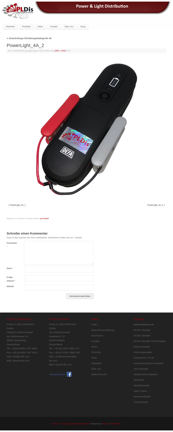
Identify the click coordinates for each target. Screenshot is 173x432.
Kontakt (53, 26)
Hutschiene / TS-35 (144, 357)
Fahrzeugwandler (143, 352)
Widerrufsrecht (99, 374)
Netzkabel (139, 380)
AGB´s (94, 324)
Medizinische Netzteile (145, 374)
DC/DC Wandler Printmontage (149, 341)
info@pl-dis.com (20, 356)
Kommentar (11, 244)
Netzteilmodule (141, 385)
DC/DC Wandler (142, 335)
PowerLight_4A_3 (155, 205)
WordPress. (116, 424)
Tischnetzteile (141, 402)
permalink (44, 218)
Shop (82, 26)
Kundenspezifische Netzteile (148, 363)
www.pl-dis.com (21, 360)
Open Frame (140, 391)
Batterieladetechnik (144, 324)
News (40, 26)
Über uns (69, 26)
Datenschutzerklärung (102, 330)
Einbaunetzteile (142, 346)
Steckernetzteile (142, 396)
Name (10, 268)
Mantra (105, 424)
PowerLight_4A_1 (18, 205)
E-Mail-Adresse (11, 279)
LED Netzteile (141, 368)
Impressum (97, 335)
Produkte (26, 26)
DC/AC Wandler (142, 330)
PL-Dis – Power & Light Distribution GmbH (70, 424)
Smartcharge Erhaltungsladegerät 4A (29, 38)
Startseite (10, 26)
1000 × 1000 (60, 51)
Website (10, 286)
